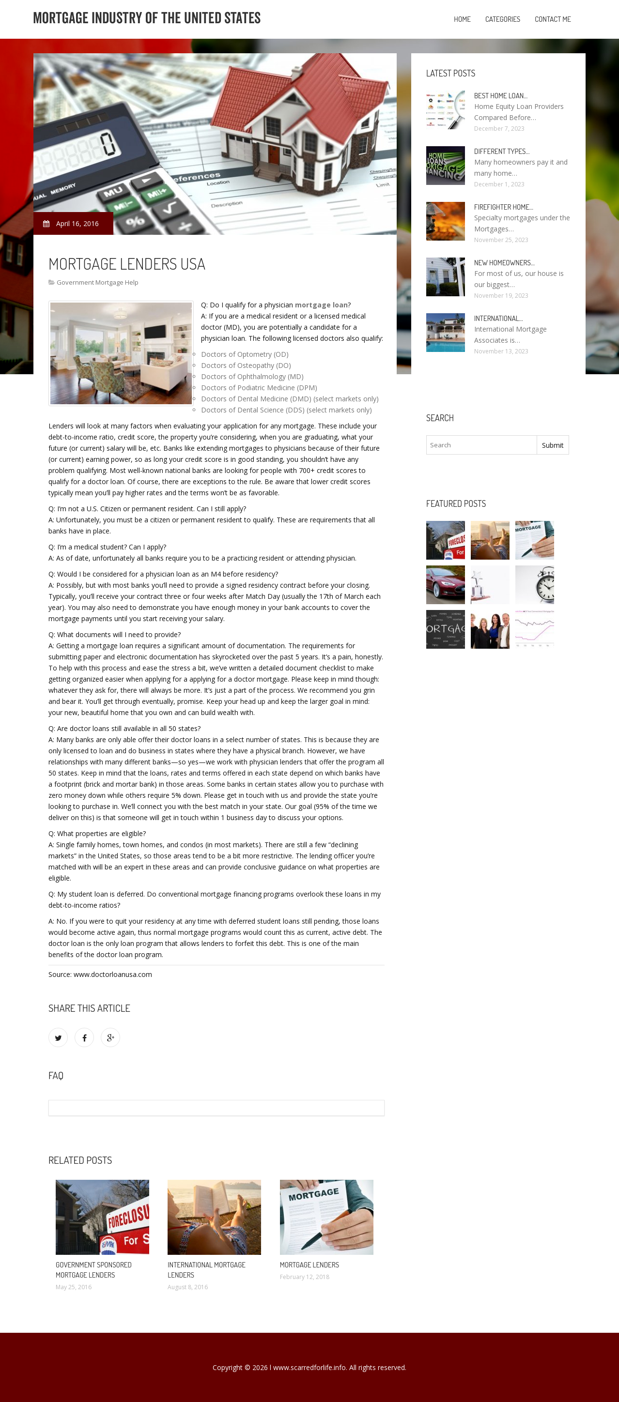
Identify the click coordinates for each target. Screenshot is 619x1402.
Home (462, 19)
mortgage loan (321, 304)
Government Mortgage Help (98, 282)
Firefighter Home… (503, 207)
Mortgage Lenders (309, 1264)
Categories (502, 19)
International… (498, 318)
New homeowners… (504, 262)
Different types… (502, 151)
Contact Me (553, 19)
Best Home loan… (500, 95)
